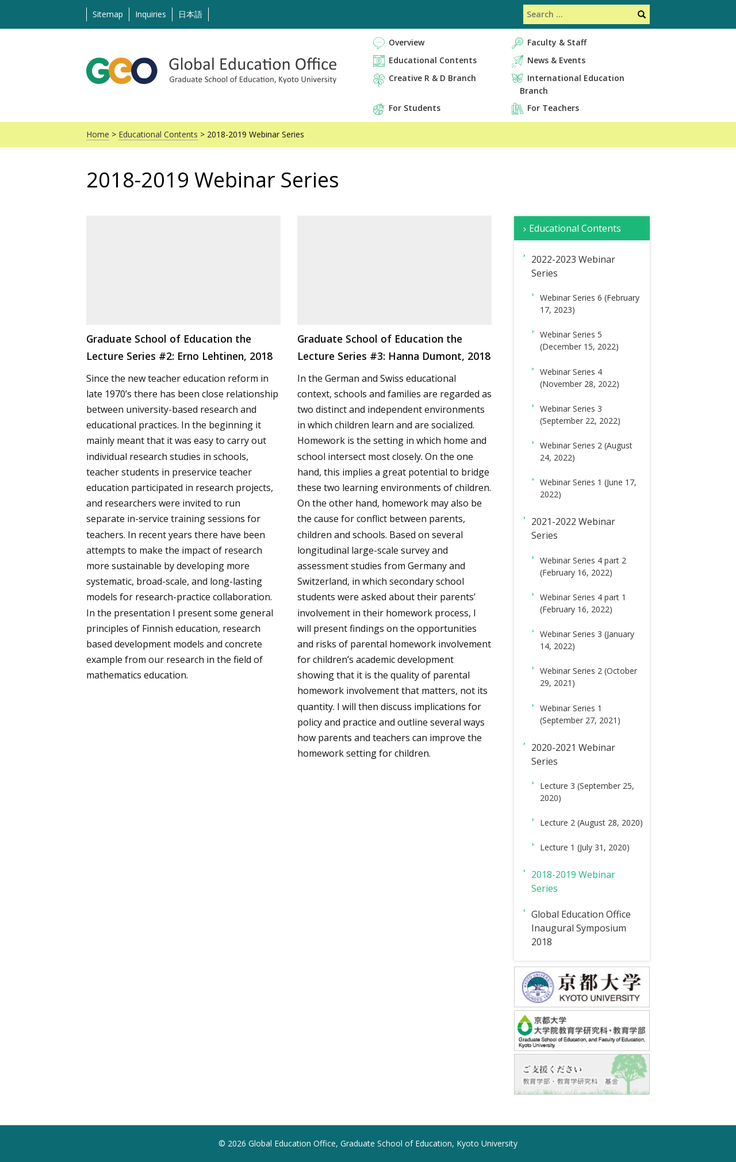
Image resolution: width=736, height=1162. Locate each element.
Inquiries (150, 14)
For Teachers (553, 107)
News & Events (556, 60)
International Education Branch (572, 83)
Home (97, 134)
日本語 (190, 14)
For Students (414, 107)
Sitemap (108, 14)
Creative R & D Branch (432, 77)
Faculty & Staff (556, 42)
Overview (406, 42)
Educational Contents (433, 60)
